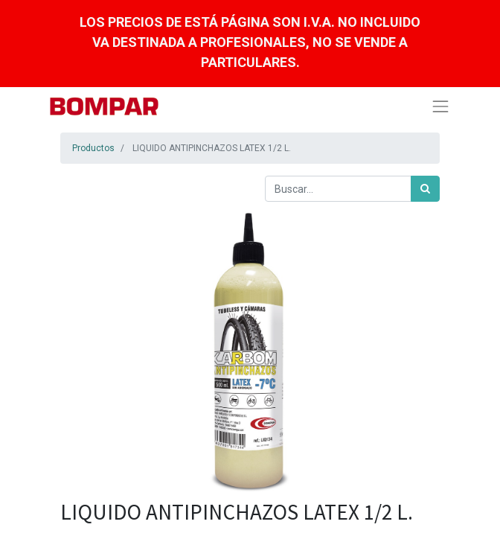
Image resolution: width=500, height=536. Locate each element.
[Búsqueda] (425, 189)
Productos (93, 148)
